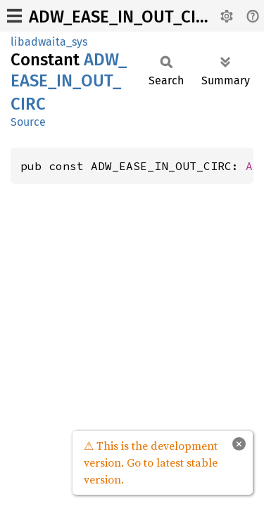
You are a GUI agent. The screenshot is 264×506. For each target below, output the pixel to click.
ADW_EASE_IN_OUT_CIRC (122, 17)
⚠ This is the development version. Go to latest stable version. (151, 462)
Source (28, 122)
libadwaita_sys (49, 41)
